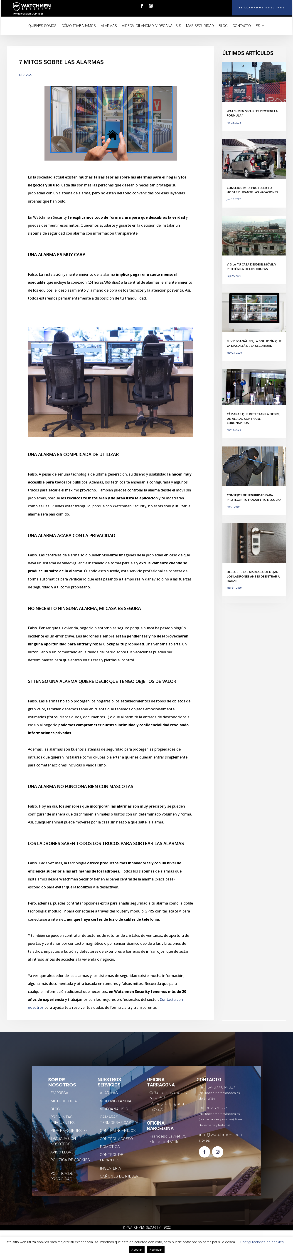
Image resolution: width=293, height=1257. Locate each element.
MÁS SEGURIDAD (200, 26)
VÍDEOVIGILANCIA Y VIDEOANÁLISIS (151, 26)
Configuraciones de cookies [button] (262, 1242)
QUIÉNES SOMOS (42, 26)
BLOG (223, 26)
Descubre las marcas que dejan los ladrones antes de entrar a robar (253, 576)
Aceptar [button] (136, 1249)
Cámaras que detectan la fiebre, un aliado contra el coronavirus (253, 418)
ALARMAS (109, 26)
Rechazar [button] (156, 1249)
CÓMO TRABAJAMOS (79, 26)
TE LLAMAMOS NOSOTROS (250, 8)
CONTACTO (242, 26)
